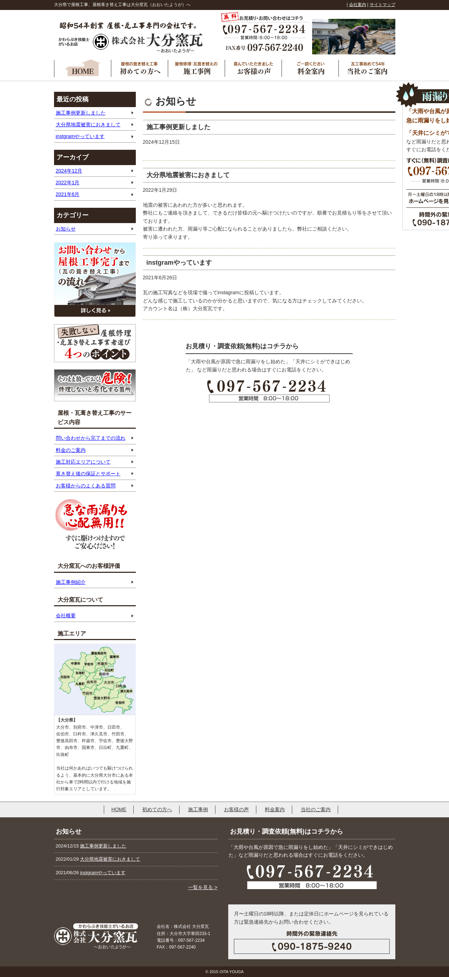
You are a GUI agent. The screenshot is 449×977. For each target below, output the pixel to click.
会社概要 (66, 615)
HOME (118, 809)
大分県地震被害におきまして (88, 124)
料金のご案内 (71, 450)
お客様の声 (236, 809)
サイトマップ (382, 4)
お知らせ (66, 229)
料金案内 (275, 809)
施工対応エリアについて (83, 462)
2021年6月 (68, 194)
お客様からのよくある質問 (86, 486)
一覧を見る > (202, 887)
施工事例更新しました (81, 113)
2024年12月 (69, 171)
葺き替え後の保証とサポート (88, 473)
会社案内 (357, 4)
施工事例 (198, 809)
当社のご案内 (316, 809)
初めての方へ (157, 809)
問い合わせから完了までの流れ (90, 438)
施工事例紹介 (71, 582)
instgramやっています (80, 136)
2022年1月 (68, 182)
